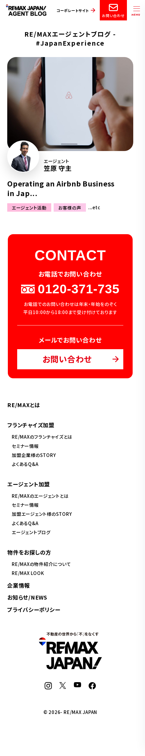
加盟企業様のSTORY (34, 455)
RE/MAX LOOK (28, 573)
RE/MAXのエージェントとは (40, 496)
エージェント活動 (29, 207)
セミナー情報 (25, 446)
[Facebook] (92, 687)
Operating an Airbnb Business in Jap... (61, 188)
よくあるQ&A (25, 464)
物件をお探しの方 (29, 552)
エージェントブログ (31, 532)
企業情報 (18, 585)
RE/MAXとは (23, 405)
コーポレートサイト (72, 10)
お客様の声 (69, 207)
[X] (62, 687)
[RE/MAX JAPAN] (70, 667)
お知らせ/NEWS (27, 597)
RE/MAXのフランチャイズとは (42, 437)
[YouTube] (77, 685)
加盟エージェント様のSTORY (42, 514)
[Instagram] (48, 687)
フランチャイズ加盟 (30, 425)
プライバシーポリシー (33, 609)
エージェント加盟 (28, 484)
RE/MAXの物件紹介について (41, 564)
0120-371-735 (70, 289)
